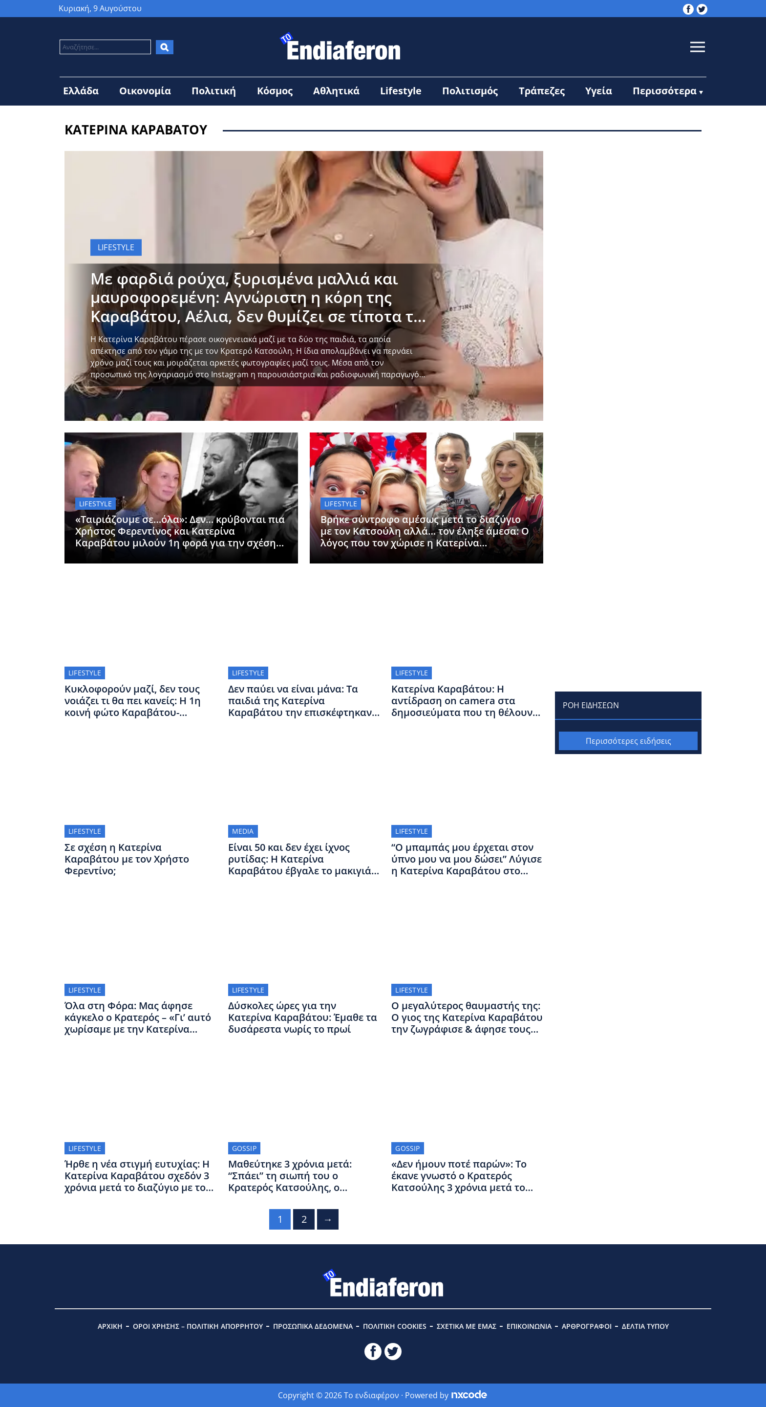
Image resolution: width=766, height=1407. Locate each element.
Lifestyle (401, 90)
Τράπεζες (542, 90)
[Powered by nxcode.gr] (469, 1395)
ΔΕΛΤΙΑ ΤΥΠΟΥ (645, 1326)
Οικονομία (145, 90)
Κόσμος (275, 90)
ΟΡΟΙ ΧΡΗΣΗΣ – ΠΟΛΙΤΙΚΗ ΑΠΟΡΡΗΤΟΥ (198, 1326)
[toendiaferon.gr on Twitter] (702, 8)
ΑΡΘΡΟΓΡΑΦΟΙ (587, 1326)
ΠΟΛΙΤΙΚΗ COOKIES (394, 1326)
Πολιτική (214, 90)
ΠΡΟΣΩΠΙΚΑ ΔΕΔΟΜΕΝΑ (313, 1326)
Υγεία (598, 90)
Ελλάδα (81, 90)
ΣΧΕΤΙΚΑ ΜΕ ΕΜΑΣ (466, 1326)
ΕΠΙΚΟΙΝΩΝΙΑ (529, 1326)
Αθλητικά (336, 90)
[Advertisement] (628, 212)
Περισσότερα (665, 90)
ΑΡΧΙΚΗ (110, 1326)
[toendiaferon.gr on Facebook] (688, 8)
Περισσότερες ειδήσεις (628, 741)
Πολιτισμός (470, 90)
